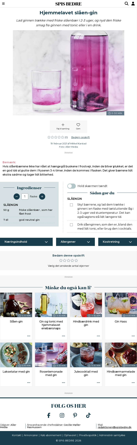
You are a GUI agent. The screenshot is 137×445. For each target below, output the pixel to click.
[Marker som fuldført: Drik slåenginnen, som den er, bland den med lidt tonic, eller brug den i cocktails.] (71, 224)
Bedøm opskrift (80, 137)
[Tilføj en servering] (42, 196)
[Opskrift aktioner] (28, 336)
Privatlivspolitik (88, 435)
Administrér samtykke (112, 435)
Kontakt (16, 435)
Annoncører (31, 435)
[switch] (71, 186)
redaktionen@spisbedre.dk (114, 427)
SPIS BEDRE (68, 4)
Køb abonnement (51, 435)
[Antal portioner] (24, 196)
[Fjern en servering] (17, 196)
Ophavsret (70, 435)
